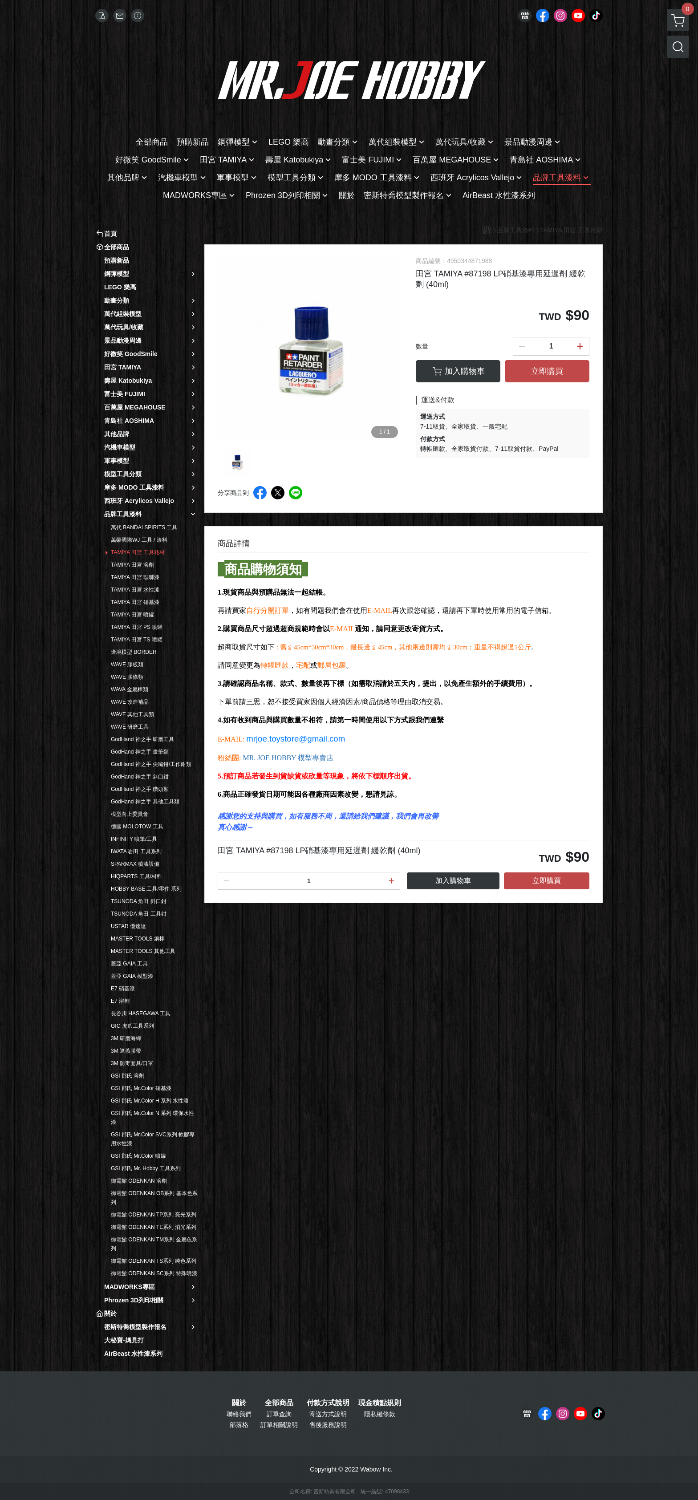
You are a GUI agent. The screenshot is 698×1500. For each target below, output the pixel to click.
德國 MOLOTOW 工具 (137, 826)
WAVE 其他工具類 (132, 714)
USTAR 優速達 (128, 926)
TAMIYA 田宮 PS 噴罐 (136, 627)
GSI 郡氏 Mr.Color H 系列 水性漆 (150, 1101)
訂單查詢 (279, 1414)
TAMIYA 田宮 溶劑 (132, 565)
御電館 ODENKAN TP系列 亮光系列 (153, 1215)
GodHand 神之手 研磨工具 (142, 739)
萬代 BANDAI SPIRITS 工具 (144, 527)
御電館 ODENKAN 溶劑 (139, 1181)
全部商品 (279, 1403)
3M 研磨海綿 (126, 1038)
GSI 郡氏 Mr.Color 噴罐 (138, 1156)
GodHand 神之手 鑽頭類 (140, 789)
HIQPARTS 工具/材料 (136, 876)
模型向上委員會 (129, 814)
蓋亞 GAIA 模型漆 (132, 976)
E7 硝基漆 (123, 988)
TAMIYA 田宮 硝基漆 (135, 602)
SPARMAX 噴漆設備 (135, 864)
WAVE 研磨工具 (130, 727)
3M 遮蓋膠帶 (126, 1051)
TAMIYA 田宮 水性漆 (135, 590)
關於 (239, 1403)
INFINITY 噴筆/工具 (134, 839)
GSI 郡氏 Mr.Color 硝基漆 (141, 1088)
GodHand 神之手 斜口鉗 (140, 777)
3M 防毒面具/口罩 (132, 1063)
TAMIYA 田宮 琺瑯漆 (135, 577)
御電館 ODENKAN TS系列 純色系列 (153, 1261)
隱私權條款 (379, 1414)
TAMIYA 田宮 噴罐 (132, 615)
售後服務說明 (328, 1425)
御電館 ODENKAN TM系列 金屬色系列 (154, 1244)
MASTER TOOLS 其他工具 (143, 951)
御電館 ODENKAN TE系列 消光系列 (153, 1227)
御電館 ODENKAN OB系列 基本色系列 (154, 1197)
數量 (422, 346)
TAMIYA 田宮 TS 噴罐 (136, 639)
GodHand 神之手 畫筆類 (140, 752)
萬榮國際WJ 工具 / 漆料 (139, 540)
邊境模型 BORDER (134, 652)
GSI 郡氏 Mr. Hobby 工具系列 (146, 1168)
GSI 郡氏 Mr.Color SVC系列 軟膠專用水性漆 (153, 1139)
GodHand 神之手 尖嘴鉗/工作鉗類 (151, 764)
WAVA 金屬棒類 (129, 689)
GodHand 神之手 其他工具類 (145, 802)
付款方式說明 (328, 1403)
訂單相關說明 (279, 1425)
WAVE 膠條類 (127, 677)
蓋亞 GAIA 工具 (129, 964)
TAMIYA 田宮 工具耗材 (138, 552)
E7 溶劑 (120, 1001)
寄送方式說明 (328, 1414)
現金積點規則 (379, 1403)
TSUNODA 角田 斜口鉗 (138, 901)
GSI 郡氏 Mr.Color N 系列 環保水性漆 (152, 1117)
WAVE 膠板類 (127, 664)
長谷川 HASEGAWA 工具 (140, 1013)
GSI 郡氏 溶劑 (127, 1076)
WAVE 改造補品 (130, 702)
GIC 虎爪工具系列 (132, 1026)
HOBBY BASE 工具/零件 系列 (146, 889)
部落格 (239, 1425)
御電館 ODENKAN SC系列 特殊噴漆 (154, 1273)
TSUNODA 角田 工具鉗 (138, 914)
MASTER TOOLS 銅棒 (138, 939)
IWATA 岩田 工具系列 (136, 851)
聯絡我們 (239, 1414)
